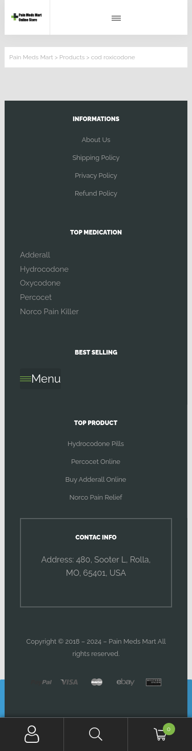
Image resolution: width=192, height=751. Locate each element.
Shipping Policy (95, 157)
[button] (119, 18)
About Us (96, 140)
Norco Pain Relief (95, 497)
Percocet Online (95, 461)
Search (96, 734)
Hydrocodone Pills (96, 444)
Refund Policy (96, 193)
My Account (32, 734)
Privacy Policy (96, 175)
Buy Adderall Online (96, 479)
